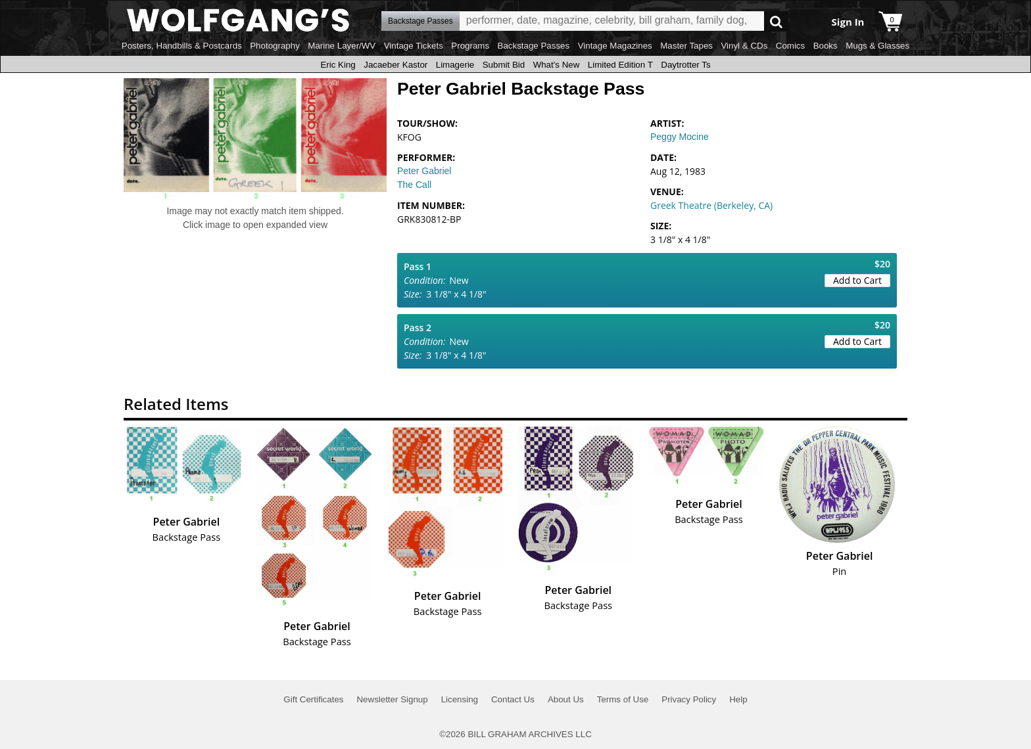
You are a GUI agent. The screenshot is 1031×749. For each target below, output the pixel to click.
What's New (556, 65)
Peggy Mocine (679, 136)
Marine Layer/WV (341, 46)
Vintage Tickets (413, 46)
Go (776, 21)
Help (738, 699)
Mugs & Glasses (877, 46)
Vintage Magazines (615, 46)
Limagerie (455, 65)
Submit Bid (504, 65)
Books (825, 46)
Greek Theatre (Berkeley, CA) (711, 205)
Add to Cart (857, 280)
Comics (790, 46)
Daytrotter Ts (685, 65)
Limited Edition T (620, 65)
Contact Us (513, 699)
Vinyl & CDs (744, 46)
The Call (414, 184)
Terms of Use (623, 699)
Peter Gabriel (424, 171)
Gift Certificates (313, 699)
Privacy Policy (688, 699)
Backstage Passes (534, 46)
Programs (470, 46)
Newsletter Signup (391, 699)
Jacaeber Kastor (395, 65)
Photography (275, 46)
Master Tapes (686, 46)
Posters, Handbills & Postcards (182, 46)
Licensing (459, 699)
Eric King (337, 65)
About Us (566, 699)
